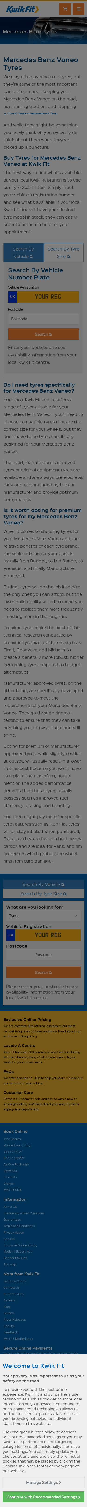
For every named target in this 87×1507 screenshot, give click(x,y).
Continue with (44, 1496)
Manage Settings (43, 1482)
